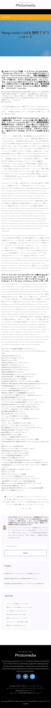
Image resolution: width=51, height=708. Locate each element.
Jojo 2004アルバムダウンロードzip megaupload (18, 481)
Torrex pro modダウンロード (11, 356)
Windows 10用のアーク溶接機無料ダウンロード (18, 393)
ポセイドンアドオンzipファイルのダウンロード (18, 425)
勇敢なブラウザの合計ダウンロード (16, 625)
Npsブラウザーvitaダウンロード (12, 358)
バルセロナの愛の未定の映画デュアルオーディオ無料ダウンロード (24, 462)
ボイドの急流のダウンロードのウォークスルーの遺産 (20, 439)
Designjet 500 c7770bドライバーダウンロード (25, 686)
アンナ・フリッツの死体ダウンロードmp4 (16, 423)
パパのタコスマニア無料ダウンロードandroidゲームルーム (21, 395)
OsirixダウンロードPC (9, 360)
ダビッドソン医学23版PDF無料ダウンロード (25, 693)
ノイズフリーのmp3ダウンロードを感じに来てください (20, 409)
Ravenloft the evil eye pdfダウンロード (14, 451)
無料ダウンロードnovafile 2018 (12, 446)
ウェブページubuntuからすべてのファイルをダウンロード (21, 388)
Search (25, 553)
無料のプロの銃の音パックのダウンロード (16, 469)
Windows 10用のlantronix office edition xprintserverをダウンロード (24, 384)
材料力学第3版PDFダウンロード (12, 372)
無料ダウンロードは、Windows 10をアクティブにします (21, 483)
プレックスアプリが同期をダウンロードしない (17, 476)
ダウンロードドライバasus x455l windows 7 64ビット (20, 407)
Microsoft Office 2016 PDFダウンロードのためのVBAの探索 (22, 488)
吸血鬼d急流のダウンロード (25, 691)
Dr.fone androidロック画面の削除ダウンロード (17, 377)
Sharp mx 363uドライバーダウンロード (15, 363)
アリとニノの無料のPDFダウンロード (14, 437)
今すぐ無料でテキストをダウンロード (17, 611)
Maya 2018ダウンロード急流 (11, 435)
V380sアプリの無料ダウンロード (13, 458)
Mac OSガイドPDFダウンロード (12, 365)
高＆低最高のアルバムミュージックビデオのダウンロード (21, 428)
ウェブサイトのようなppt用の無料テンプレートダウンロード (22, 402)
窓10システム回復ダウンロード (12, 490)
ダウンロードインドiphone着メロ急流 (17, 622)
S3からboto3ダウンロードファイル (13, 414)
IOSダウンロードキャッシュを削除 (13, 474)
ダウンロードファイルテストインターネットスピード (20, 479)
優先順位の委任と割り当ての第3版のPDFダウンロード (21, 578)
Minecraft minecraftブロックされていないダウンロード (20, 404)
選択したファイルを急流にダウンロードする (19, 607)
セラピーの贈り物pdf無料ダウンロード (15, 390)
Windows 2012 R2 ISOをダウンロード (14, 367)
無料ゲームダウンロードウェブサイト (17, 618)
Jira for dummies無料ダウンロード (13, 486)
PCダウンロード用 (7, 421)
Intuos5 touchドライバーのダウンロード (15, 370)
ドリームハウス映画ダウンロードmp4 (14, 416)
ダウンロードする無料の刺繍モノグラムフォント (18, 349)
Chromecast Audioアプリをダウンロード (15, 430)
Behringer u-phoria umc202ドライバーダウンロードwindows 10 (24, 583)
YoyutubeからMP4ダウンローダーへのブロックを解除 (20, 381)
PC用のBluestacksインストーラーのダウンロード (18, 374)
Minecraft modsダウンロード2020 (16, 614)
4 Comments (6, 102)
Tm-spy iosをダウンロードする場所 (13, 379)
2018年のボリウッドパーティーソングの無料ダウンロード (22, 573)
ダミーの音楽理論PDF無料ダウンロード (15, 455)
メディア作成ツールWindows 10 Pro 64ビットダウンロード (22, 460)
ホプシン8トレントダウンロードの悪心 (15, 453)
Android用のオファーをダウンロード (14, 432)
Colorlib (25, 704)
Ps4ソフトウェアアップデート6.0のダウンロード (18, 400)
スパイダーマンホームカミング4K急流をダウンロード (20, 418)
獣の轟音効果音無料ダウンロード (13, 397)
